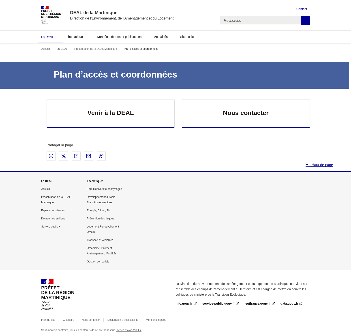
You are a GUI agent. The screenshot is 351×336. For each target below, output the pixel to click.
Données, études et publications (119, 37)
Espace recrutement (53, 210)
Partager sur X (63, 156)
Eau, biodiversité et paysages (104, 189)
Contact (301, 9)
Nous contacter (246, 112)
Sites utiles (187, 37)
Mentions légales (156, 319)
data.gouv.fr (289, 303)
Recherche (305, 20)
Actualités (161, 37)
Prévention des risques (100, 218)
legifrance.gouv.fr (257, 303)
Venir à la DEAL (111, 112)
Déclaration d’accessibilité (122, 319)
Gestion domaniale (98, 261)
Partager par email (88, 156)
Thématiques (75, 37)
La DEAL (47, 37)
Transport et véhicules (100, 240)
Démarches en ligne (53, 218)
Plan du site (48, 319)
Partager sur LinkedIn (76, 156)
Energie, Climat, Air (98, 210)
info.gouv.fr (184, 303)
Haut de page (321, 165)
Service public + (50, 226)
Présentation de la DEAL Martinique (95, 48)
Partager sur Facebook (51, 156)
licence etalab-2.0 (126, 330)
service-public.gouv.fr (218, 303)
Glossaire (68, 319)
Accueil (45, 48)
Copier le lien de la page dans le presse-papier (101, 156)
